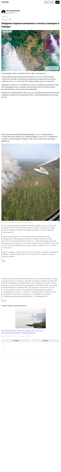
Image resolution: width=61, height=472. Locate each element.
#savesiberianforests (8, 331)
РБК (3, 261)
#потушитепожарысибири (10, 333)
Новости (4, 17)
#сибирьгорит (30, 331)
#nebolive (20, 331)
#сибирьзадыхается (28, 333)
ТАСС (4, 301)
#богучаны (40, 331)
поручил (38, 134)
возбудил (38, 77)
